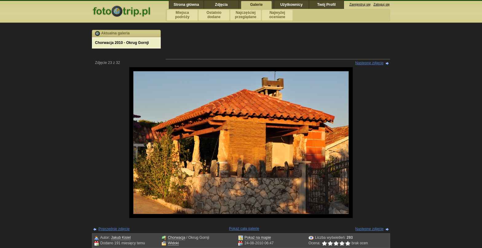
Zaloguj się (381, 4)
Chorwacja (176, 237)
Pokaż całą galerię (244, 228)
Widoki (173, 243)
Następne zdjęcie (369, 63)
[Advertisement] (278, 43)
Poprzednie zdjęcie (113, 229)
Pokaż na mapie (257, 237)
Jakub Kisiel (121, 237)
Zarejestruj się (360, 4)
